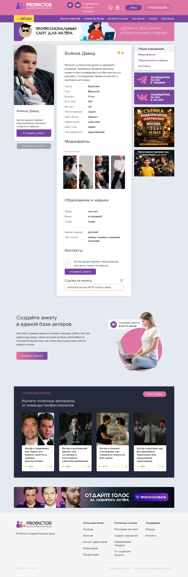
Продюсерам (91, 554)
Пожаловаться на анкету (34, 146)
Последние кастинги (126, 529)
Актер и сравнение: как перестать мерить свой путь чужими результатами (37, 455)
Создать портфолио (126, 535)
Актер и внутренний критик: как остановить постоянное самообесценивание (75, 455)
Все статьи (155, 394)
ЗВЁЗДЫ (26, 19)
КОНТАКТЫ (167, 18)
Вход (133, 7)
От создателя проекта (122, 553)
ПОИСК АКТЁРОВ (94, 18)
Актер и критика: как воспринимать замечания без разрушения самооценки (150, 455)
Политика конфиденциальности (153, 568)
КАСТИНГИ (138, 18)
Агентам (88, 535)
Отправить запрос (34, 133)
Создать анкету (32, 356)
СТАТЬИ (152, 18)
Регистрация (158, 7)
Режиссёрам (90, 548)
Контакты (151, 535)
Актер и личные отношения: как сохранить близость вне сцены (112, 453)
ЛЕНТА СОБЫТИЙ (70, 18)
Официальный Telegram (122, 543)
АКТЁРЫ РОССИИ (118, 18)
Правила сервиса (120, 568)
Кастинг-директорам (95, 541)
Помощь (150, 529)
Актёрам (88, 529)
